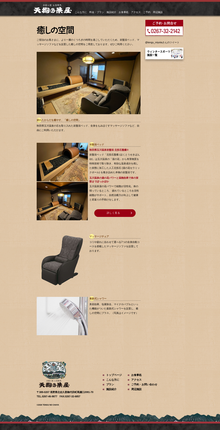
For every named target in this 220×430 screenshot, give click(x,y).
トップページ (114, 375)
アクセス (136, 12)
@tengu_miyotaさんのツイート (162, 42)
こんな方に (81, 12)
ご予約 (146, 12)
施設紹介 (111, 12)
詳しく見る (113, 213)
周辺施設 (158, 12)
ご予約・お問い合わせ (144, 384)
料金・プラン (96, 12)
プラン (110, 384)
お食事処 (123, 12)
